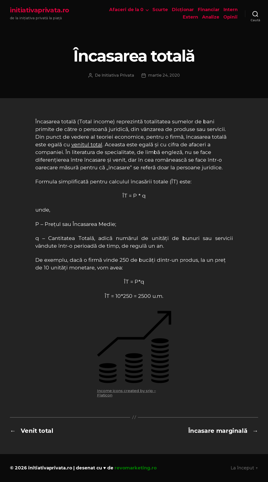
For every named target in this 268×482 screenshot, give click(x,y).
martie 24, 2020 (164, 75)
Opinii (230, 17)
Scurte (160, 9)
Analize (210, 17)
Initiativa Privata (118, 75)
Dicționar (183, 9)
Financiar (209, 9)
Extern (190, 17)
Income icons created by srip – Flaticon (126, 392)
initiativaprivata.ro (39, 10)
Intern (231, 9)
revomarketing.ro (136, 468)
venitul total (86, 144)
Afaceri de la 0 (126, 9)
